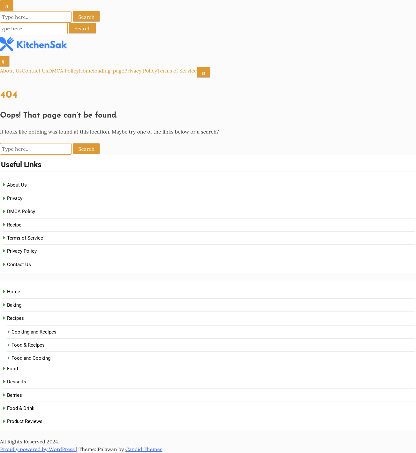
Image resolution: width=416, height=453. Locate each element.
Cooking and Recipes (34, 332)
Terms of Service (177, 70)
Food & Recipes (28, 345)
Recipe (14, 225)
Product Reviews (24, 421)
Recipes (15, 318)
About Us (11, 70)
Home (86, 70)
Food (12, 369)
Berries (14, 395)
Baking (14, 305)
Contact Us (35, 70)
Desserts (16, 382)
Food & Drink (20, 408)
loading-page (108, 70)
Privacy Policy (140, 70)
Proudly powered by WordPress (38, 449)
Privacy (14, 198)
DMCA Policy (63, 70)
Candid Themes (144, 449)
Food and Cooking (30, 358)
